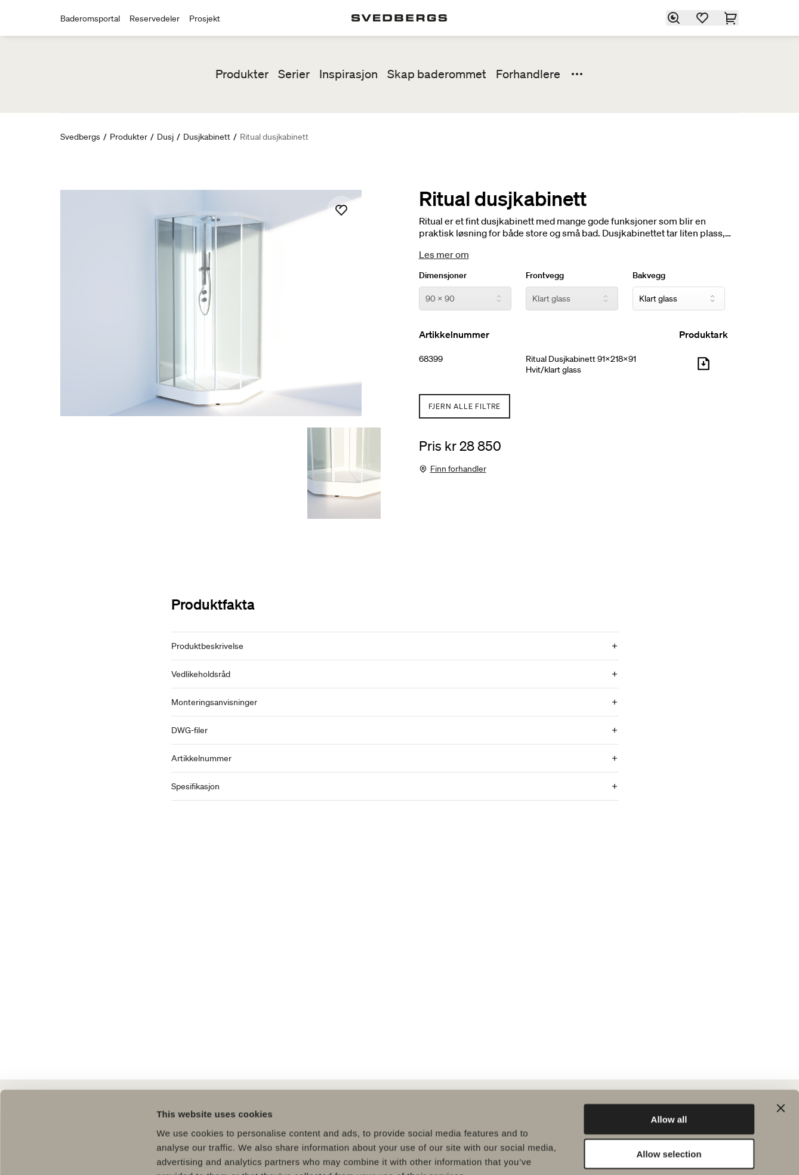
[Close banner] (780, 1035)
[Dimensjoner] (465, 298)
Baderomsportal (90, 18)
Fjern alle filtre (464, 406)
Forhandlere (528, 74)
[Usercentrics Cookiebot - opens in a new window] (77, 1152)
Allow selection (668, 1081)
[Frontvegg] (572, 298)
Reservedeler (154, 18)
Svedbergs (80, 136)
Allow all (669, 1046)
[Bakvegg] (679, 298)
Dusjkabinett (206, 136)
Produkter (242, 74)
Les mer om (444, 254)
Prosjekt (204, 18)
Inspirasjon (348, 74)
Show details (626, 1151)
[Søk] (674, 18)
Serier (294, 74)
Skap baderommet (436, 74)
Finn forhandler (458, 468)
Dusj (165, 136)
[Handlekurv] (731, 18)
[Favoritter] (703, 18)
